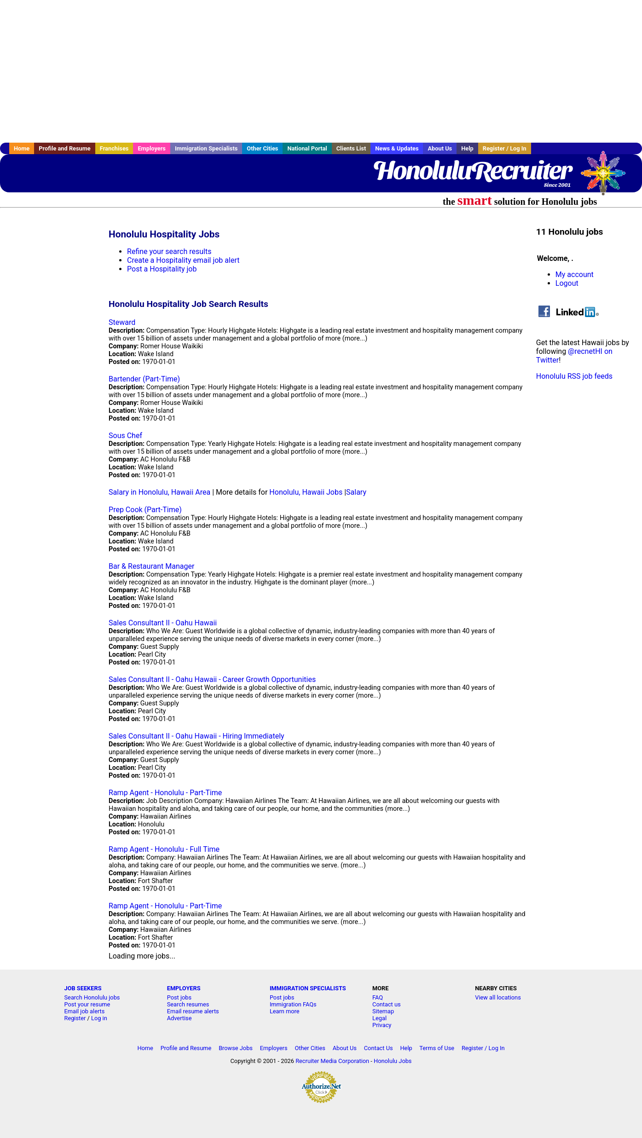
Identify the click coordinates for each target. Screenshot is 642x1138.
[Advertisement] (321, 71)
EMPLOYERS (184, 988)
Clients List (351, 148)
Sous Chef (125, 435)
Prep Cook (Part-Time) (145, 509)
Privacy (381, 1025)
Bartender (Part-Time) (144, 379)
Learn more (285, 1011)
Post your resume (87, 1004)
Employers (152, 148)
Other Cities (262, 148)
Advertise (179, 1018)
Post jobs (179, 997)
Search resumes (188, 1004)
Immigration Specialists (206, 148)
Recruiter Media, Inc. (607, 178)
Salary (356, 492)
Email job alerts (84, 1011)
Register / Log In (504, 148)
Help (467, 148)
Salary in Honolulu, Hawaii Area (159, 492)
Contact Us (378, 1048)
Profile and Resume (65, 148)
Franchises (114, 148)
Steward (122, 322)
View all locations (498, 997)
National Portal (307, 148)
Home (21, 148)
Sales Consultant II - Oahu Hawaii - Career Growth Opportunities (212, 679)
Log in (99, 1018)
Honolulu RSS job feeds (574, 376)
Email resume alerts (193, 1011)
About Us (440, 148)
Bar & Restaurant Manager (151, 566)
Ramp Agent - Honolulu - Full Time (164, 849)
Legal (379, 1018)
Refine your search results (169, 251)
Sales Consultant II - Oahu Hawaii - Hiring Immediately (196, 736)
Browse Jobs (236, 1048)
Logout (566, 283)
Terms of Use (436, 1048)
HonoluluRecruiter (472, 170)
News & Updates (396, 148)
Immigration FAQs (293, 1004)
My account (574, 274)
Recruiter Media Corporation (332, 1060)
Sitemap (383, 1011)
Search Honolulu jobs (92, 997)
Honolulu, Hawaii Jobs (305, 492)
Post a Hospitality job (162, 269)
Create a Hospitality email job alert (183, 260)
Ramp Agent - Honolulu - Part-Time (165, 792)
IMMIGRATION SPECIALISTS (308, 988)
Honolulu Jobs (392, 1060)
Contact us (386, 1004)
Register (75, 1018)
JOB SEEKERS (83, 988)
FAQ (377, 997)
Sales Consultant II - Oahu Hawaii (163, 622)
